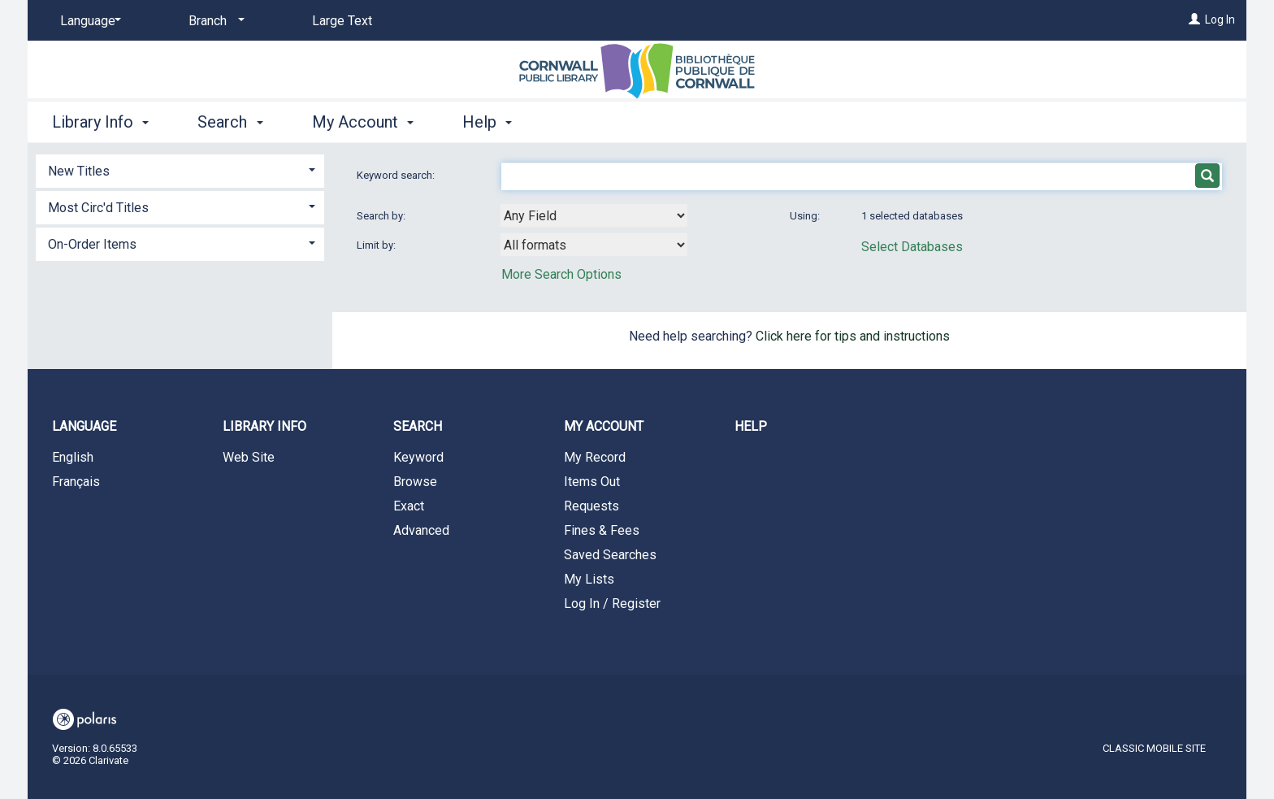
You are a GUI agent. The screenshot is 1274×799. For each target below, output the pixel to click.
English (72, 457)
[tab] (180, 169)
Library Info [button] (100, 122)
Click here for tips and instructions (853, 336)
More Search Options (561, 274)
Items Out (592, 481)
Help (750, 426)
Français (76, 481)
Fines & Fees (601, 530)
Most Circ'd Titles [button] (98, 207)
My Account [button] (363, 122)
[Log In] (1194, 19)
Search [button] (229, 122)
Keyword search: (397, 175)
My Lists (589, 579)
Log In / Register (612, 603)
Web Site (249, 457)
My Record (595, 457)
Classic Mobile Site (1154, 748)
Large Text (342, 20)
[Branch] (213, 21)
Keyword (418, 457)
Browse (415, 481)
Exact (408, 506)
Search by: (382, 216)
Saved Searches (610, 554)
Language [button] (84, 426)
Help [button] (487, 122)
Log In (1220, 19)
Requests (591, 506)
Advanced (421, 530)
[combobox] (593, 215)
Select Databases (912, 246)
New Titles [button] (79, 171)
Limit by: (377, 245)
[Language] (88, 21)
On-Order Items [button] (92, 244)
